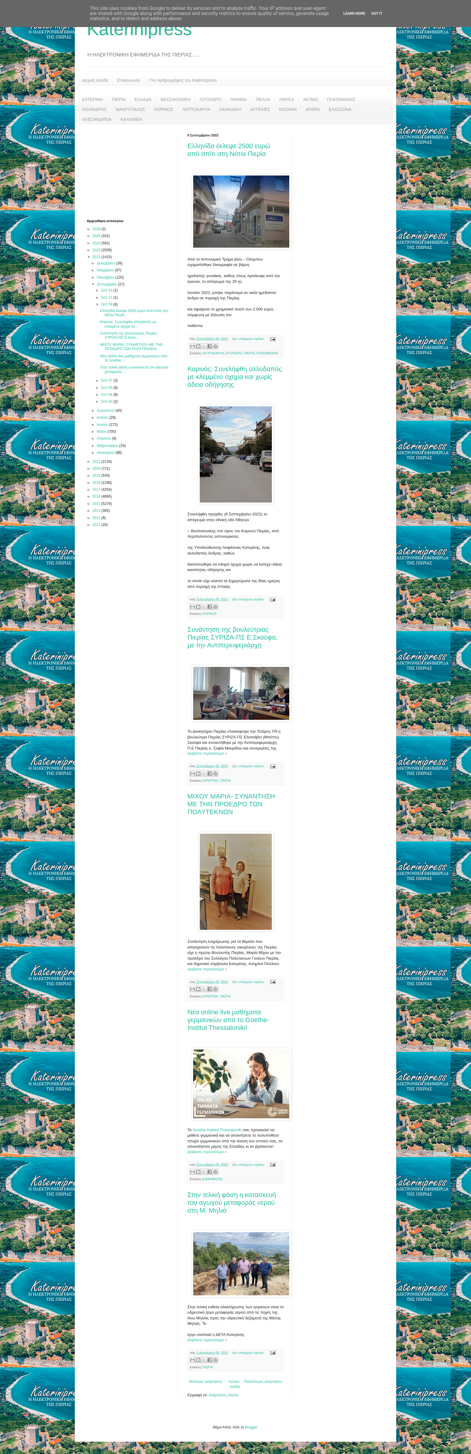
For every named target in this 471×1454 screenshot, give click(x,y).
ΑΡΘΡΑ (312, 109)
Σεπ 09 (107, 304)
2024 (97, 243)
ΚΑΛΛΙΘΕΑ (131, 119)
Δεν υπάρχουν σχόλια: (248, 339)
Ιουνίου (103, 425)
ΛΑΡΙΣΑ (286, 99)
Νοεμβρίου (106, 270)
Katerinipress (139, 29)
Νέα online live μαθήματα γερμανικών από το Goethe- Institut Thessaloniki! (228, 1019)
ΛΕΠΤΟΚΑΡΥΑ (196, 109)
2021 (97, 462)
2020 (97, 468)
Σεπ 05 (107, 388)
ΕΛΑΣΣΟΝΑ (340, 109)
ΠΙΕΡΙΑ (119, 99)
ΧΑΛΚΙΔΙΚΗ (230, 109)
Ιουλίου (103, 417)
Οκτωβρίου (106, 277)
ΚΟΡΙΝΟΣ (163, 109)
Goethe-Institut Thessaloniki (217, 1130)
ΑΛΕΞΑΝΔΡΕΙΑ (97, 119)
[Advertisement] (132, 171)
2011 (97, 525)
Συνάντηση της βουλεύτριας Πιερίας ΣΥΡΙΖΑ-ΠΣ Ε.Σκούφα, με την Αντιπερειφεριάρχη (232, 637)
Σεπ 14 (107, 290)
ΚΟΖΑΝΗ (287, 109)
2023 (97, 250)
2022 (97, 257)
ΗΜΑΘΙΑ (238, 99)
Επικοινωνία (128, 80)
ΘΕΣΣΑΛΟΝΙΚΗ (175, 99)
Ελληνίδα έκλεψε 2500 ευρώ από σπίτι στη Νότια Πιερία (228, 149)
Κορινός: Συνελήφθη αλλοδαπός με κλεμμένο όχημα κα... (128, 324)
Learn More (354, 13)
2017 (97, 489)
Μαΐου (102, 431)
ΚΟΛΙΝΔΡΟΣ (94, 109)
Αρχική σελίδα (95, 80)
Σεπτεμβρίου (107, 284)
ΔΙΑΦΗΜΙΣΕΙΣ (212, 1179)
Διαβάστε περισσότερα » (207, 753)
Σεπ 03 (107, 401)
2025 (97, 236)
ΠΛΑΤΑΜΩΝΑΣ (341, 99)
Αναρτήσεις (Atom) (223, 1395)
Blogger (251, 1427)
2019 (97, 475)
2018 (97, 483)
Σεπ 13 (107, 297)
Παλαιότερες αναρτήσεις (263, 1381)
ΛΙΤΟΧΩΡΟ (210, 99)
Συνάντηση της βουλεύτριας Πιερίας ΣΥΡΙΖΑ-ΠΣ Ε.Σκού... (128, 335)
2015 (97, 504)
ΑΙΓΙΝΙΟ (310, 99)
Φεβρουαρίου (108, 446)
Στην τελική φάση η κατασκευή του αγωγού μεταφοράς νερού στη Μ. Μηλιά (231, 1202)
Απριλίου (104, 438)
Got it (376, 13)
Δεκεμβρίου (106, 263)
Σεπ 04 (107, 395)
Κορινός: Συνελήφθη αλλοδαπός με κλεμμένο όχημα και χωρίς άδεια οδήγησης (234, 376)
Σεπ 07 (107, 380)
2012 (97, 518)
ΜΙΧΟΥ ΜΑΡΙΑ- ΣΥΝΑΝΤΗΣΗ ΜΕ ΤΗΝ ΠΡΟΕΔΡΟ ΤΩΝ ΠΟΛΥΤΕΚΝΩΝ (231, 804)
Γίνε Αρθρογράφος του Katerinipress (183, 80)
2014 (97, 511)
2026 (97, 229)
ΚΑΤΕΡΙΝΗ (92, 99)
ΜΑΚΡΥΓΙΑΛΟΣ (130, 109)
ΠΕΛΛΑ (263, 99)
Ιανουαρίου (106, 453)
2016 (97, 496)
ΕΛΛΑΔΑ (143, 99)
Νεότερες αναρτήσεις (205, 1381)
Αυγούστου (106, 410)
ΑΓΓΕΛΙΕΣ (260, 109)
